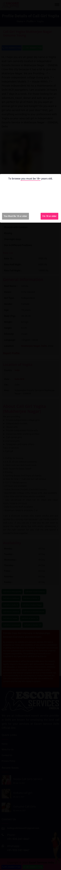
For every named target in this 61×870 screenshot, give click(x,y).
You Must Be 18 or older (15, 216)
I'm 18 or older (49, 216)
